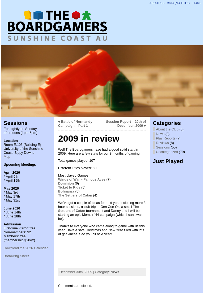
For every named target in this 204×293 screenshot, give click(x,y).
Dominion (66, 183)
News (114, 272)
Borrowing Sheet (16, 256)
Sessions (163, 147)
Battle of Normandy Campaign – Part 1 (75, 124)
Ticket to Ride (69, 187)
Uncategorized (167, 152)
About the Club (167, 129)
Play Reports (165, 138)
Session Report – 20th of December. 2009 (126, 124)
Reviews (162, 143)
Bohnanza (66, 191)
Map (7, 157)
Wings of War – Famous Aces (81, 179)
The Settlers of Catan (75, 195)
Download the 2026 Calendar (26, 248)
